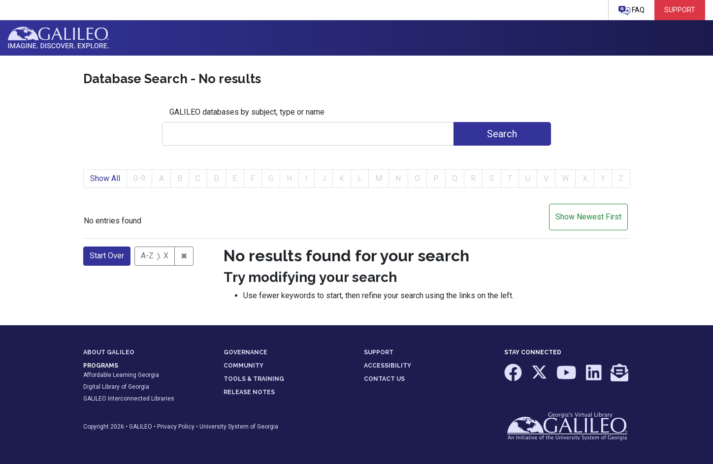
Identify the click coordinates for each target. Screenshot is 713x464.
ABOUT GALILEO (108, 352)
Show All (105, 178)
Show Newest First (588, 216)
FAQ (631, 10)
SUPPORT (378, 352)
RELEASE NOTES (249, 392)
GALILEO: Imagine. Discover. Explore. (58, 38)
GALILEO (140, 426)
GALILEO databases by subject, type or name (246, 112)
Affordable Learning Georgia (121, 374)
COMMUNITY (243, 365)
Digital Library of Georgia (116, 386)
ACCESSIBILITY (387, 365)
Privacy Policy (175, 426)
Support (679, 10)
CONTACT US (384, 378)
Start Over (107, 255)
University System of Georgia (238, 426)
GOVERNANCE (245, 352)
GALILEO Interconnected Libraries (128, 398)
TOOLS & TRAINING (254, 378)
